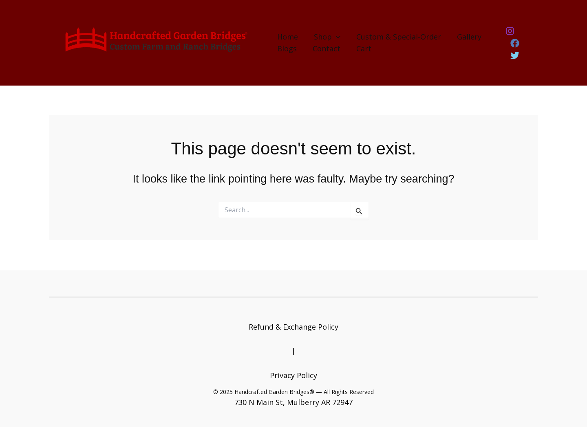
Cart (361, 48)
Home (287, 37)
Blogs (287, 48)
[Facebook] (528, 37)
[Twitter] (514, 49)
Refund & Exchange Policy (293, 327)
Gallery (465, 37)
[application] (335, 37)
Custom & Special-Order (396, 37)
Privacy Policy (293, 375)
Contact (325, 48)
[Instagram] (509, 37)
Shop (326, 37)
